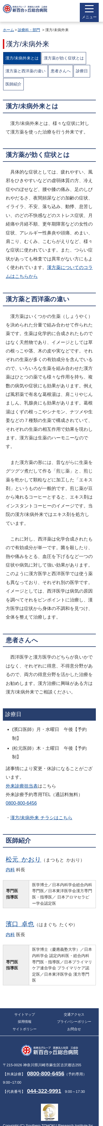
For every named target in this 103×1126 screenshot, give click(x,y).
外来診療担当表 (22, 786)
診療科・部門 (29, 30)
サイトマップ (24, 1014)
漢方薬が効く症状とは (64, 58)
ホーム (8, 30)
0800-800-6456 (21, 803)
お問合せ (74, 1029)
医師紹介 (13, 84)
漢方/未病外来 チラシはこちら (41, 817)
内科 (10, 869)
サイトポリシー (25, 1029)
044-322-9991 (44, 1091)
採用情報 (24, 1021)
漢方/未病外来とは (22, 58)
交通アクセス (74, 1014)
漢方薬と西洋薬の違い (25, 71)
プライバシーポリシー (74, 1021)
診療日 (82, 71)
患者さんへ (61, 71)
